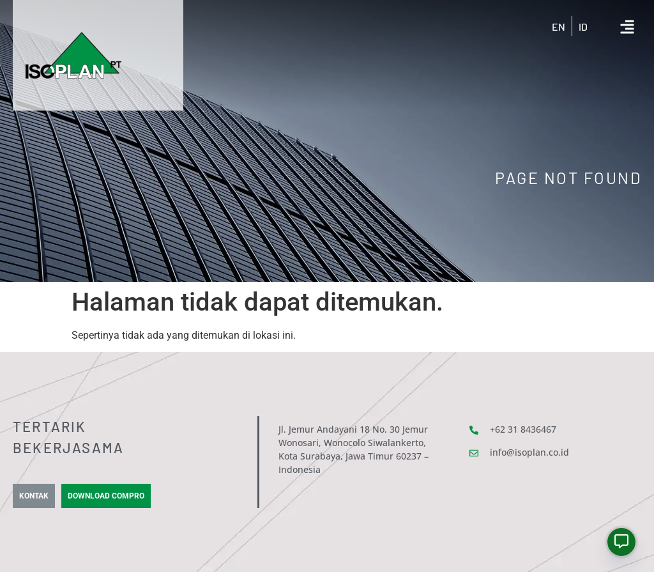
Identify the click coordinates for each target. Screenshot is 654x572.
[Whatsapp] (621, 542)
